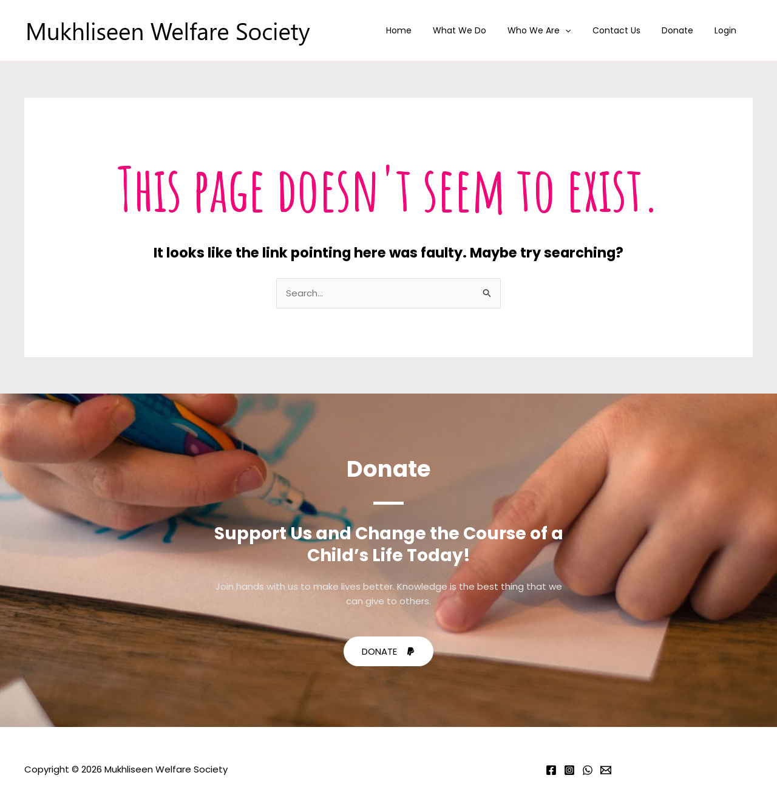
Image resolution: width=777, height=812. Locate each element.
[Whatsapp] (587, 770)
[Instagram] (569, 770)
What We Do (479, 30)
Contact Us (627, 30)
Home (422, 30)
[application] (580, 30)
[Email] (605, 770)
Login (727, 30)
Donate (683, 30)
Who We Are (554, 30)
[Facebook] (551, 770)
